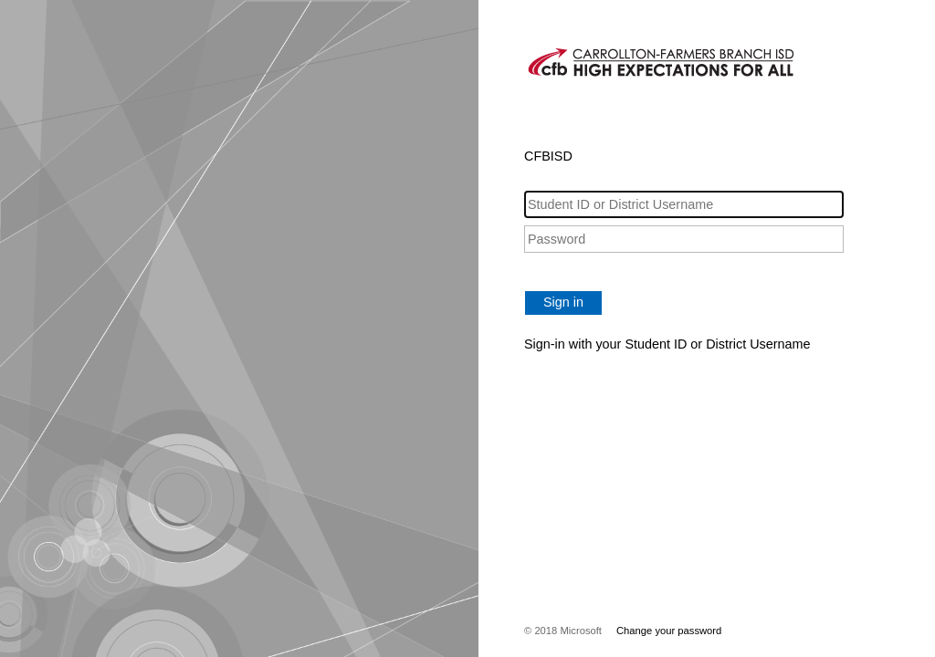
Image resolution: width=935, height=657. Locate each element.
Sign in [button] (563, 302)
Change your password (668, 630)
